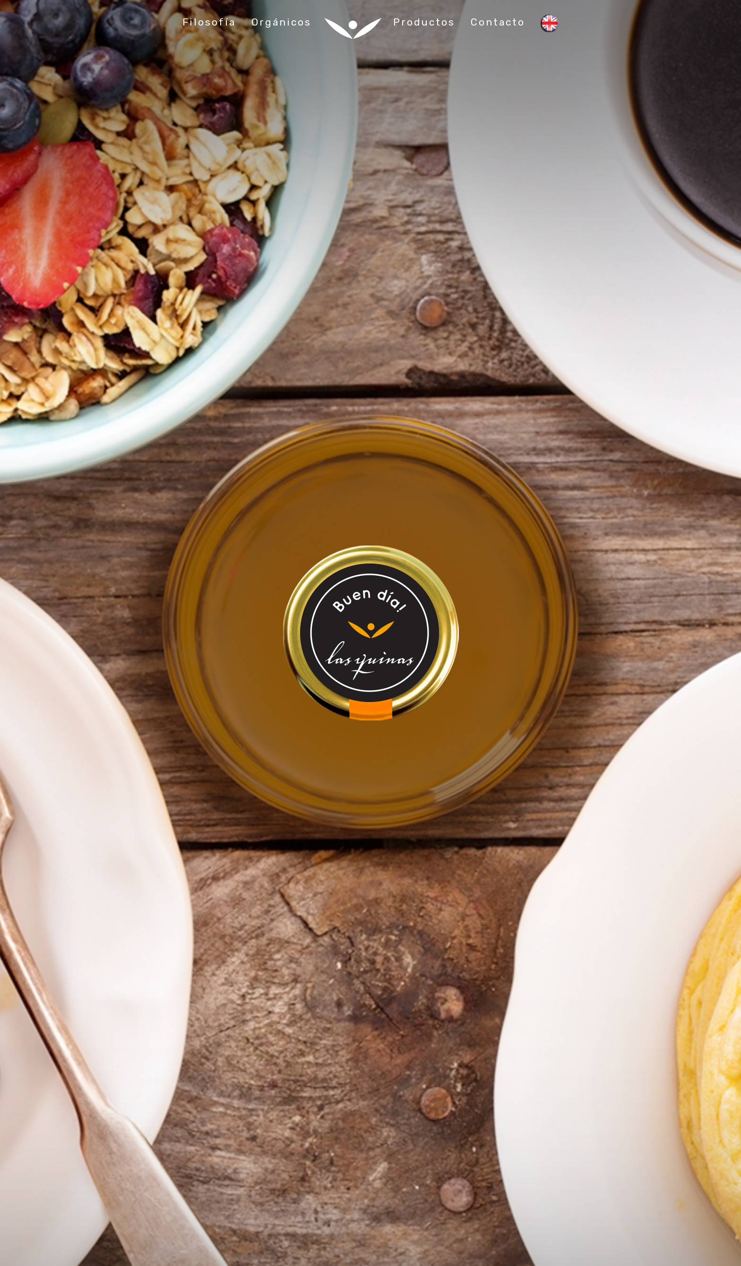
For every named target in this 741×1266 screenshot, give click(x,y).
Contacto (498, 22)
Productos (424, 22)
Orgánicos (281, 22)
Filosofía (209, 22)
